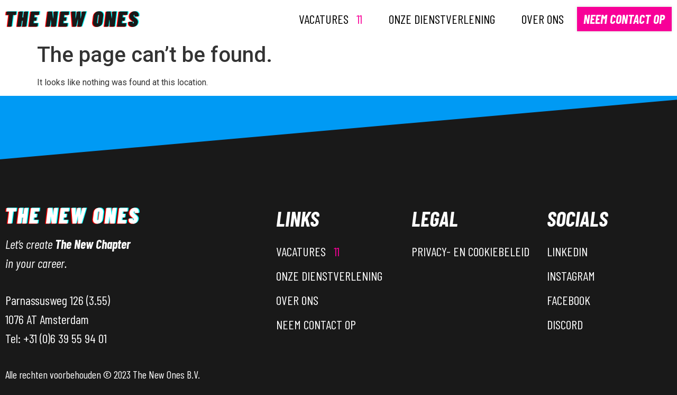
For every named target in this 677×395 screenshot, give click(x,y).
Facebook (568, 300)
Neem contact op (624, 18)
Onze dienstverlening (442, 18)
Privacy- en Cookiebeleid (470, 251)
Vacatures (330, 18)
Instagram (571, 275)
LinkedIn (567, 251)
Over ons (543, 18)
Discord (565, 324)
